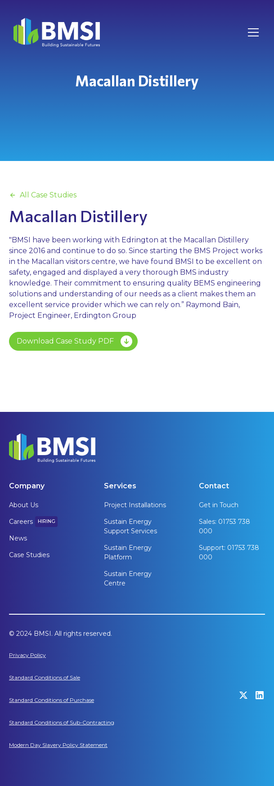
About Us (23, 505)
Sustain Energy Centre (128, 578)
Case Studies (29, 555)
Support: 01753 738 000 (229, 552)
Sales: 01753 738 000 (224, 526)
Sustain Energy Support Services (130, 526)
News (18, 538)
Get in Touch (218, 505)
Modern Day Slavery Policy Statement (58, 744)
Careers (21, 522)
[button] (252, 32)
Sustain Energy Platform (128, 552)
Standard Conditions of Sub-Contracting (61, 722)
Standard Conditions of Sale (44, 677)
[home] (56, 32)
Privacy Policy (27, 655)
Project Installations (135, 505)
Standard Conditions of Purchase (51, 700)
